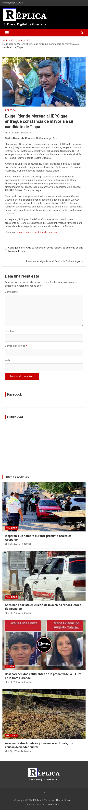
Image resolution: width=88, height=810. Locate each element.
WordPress (54, 804)
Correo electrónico (16, 345)
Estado (10, 666)
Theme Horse (63, 800)
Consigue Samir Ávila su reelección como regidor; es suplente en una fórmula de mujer (45, 249)
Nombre (10, 331)
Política (10, 110)
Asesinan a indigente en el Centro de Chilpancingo (53, 261)
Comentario (12, 291)
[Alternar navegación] (6, 32)
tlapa (55, 232)
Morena (48, 232)
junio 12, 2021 (12, 132)
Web (7, 360)
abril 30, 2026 (12, 543)
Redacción (26, 132)
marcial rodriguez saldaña (29, 232)
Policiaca (11, 528)
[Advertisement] (44, 445)
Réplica (37, 800)
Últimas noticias (17, 477)
